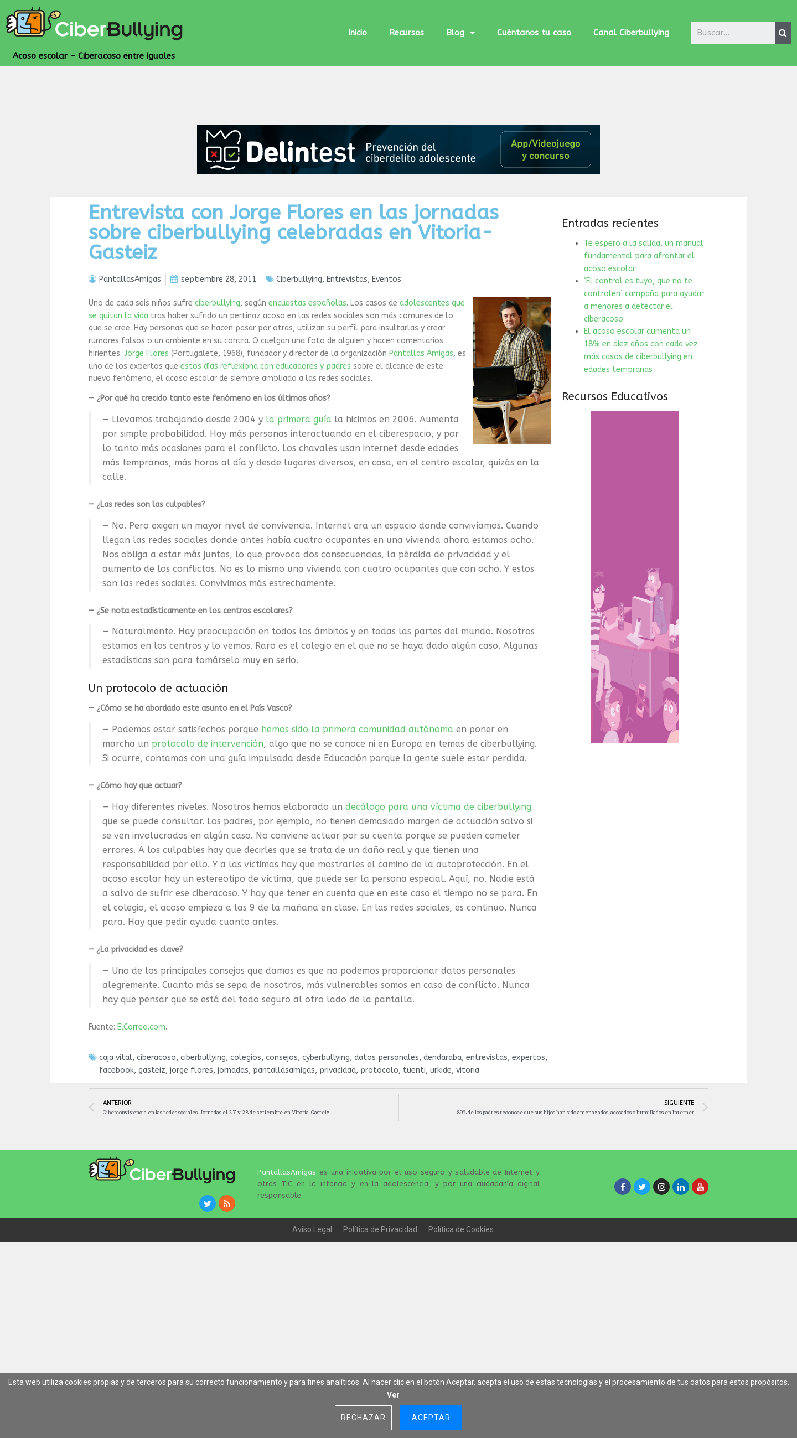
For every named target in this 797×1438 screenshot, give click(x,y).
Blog (460, 33)
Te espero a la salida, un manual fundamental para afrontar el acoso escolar (643, 335)
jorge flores (191, 1149)
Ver (393, 1394)
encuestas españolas (307, 382)
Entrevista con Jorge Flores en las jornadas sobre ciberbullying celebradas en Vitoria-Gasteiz (294, 311)
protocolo (379, 1149)
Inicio (357, 33)
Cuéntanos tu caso (534, 33)
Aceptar (431, 1417)
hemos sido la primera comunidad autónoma (357, 808)
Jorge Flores (146, 432)
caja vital (115, 1137)
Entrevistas (347, 358)
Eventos (386, 358)
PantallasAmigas (286, 1251)
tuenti (414, 1149)
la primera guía (299, 498)
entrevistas (487, 1137)
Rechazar (363, 1417)
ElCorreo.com (141, 1106)
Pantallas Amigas (421, 432)
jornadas (233, 1149)
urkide (441, 1149)
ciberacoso (156, 1137)
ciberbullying (217, 382)
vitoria (467, 1149)
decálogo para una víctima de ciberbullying (438, 886)
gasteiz (151, 1149)
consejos (282, 1137)
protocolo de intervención (207, 823)
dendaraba (442, 1137)
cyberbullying (326, 1137)
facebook (116, 1149)
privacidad (337, 1149)
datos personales (386, 1137)
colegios (245, 1137)
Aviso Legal (312, 1308)
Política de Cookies (461, 1308)
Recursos (406, 33)
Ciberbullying (299, 358)
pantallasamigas (284, 1149)
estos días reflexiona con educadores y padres (265, 445)
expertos (528, 1137)
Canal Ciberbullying (631, 33)
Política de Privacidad (380, 1308)
